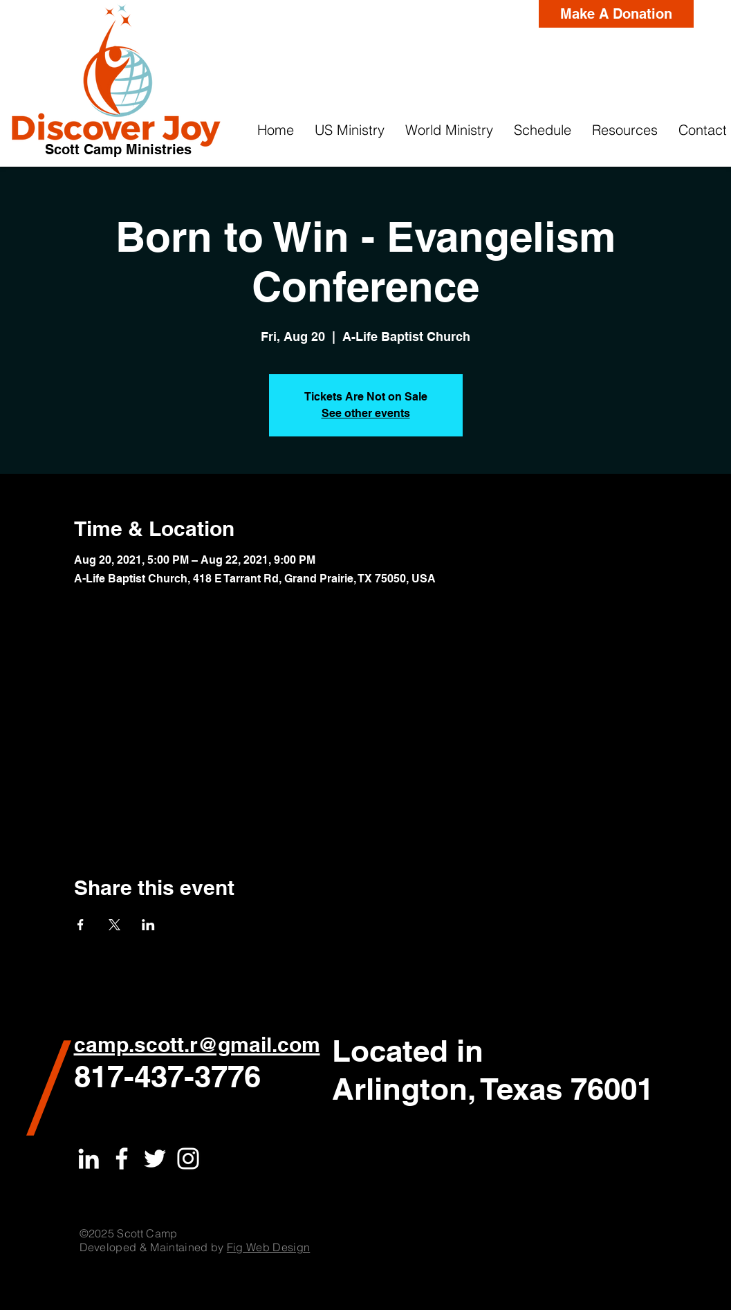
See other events (366, 413)
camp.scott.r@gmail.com (197, 1044)
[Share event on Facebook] (80, 924)
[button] (349, 130)
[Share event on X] (114, 924)
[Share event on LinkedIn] (148, 924)
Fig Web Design (268, 1247)
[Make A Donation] (616, 14)
